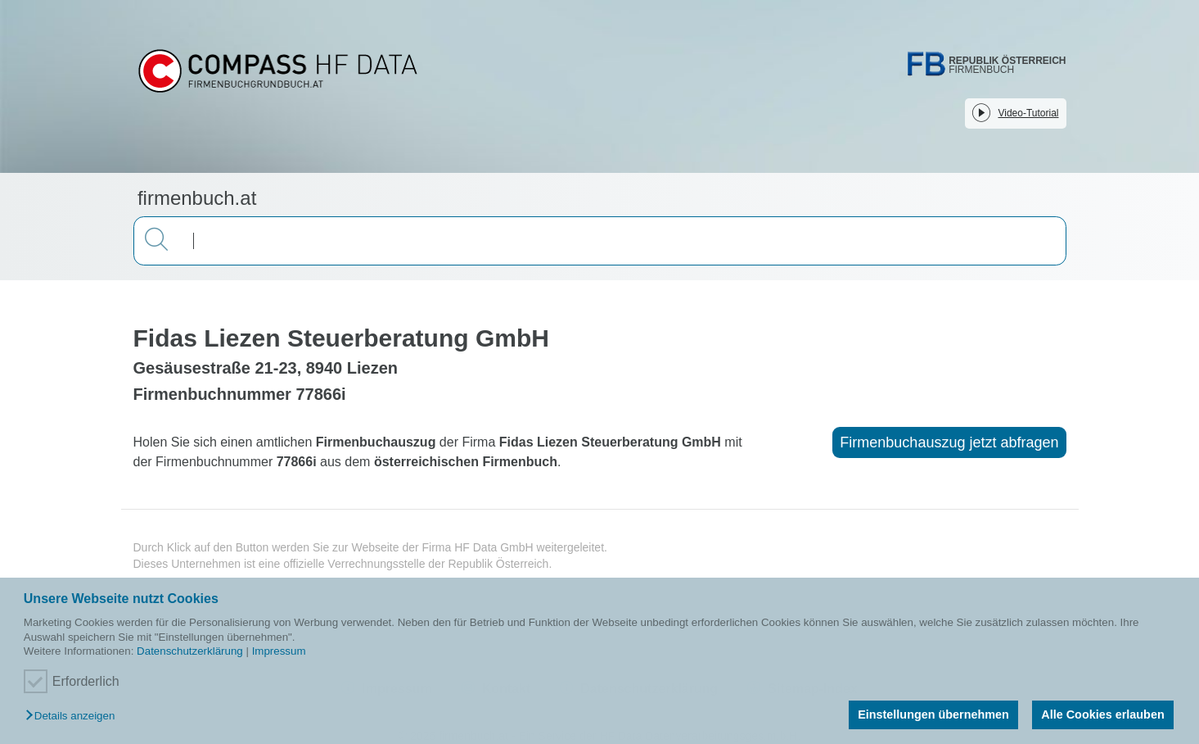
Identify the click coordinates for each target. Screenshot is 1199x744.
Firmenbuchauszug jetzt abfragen (949, 442)
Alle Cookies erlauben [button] (1102, 714)
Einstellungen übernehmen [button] (933, 714)
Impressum (279, 651)
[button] (74, 716)
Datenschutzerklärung (190, 651)
